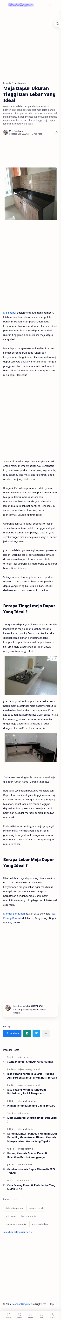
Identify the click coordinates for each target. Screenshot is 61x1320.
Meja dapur (9, 312)
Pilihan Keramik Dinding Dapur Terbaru (31, 1105)
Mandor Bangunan (14, 913)
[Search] (56, 4)
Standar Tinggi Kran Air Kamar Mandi (30, 1061)
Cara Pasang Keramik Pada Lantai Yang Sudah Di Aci (31, 1187)
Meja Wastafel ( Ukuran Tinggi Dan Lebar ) (32, 1119)
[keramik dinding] (27, 1100)
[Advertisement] (30, 44)
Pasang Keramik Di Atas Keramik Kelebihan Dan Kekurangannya (27, 1155)
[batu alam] (10, 1216)
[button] (50, 4)
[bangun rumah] (36, 1208)
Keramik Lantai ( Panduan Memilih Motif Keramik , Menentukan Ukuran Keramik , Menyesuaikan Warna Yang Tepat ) (32, 1137)
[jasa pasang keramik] (30, 1069)
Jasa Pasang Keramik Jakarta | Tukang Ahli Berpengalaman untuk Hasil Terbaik (32, 1075)
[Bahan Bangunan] (14, 1208)
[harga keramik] (28, 1216)
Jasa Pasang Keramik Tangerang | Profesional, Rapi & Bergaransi (27, 1091)
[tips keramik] (26, 1057)
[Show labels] (18, 1232)
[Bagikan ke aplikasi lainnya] (46, 1033)
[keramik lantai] (26, 1128)
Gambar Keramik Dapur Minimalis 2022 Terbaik (31, 1171)
